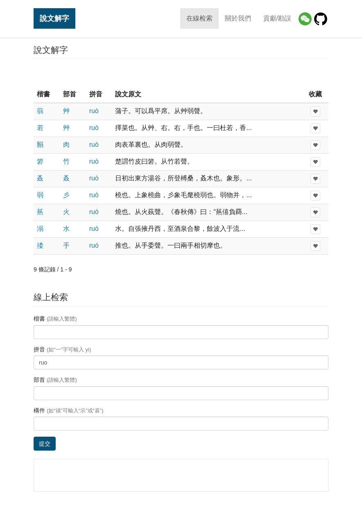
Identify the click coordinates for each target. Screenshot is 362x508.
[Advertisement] (181, 73)
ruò (94, 110)
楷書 (55, 318)
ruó (94, 245)
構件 (69, 410)
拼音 (62, 349)
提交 (44, 443)
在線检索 (199, 18)
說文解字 (54, 18)
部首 (55, 379)
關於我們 (238, 18)
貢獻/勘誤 (277, 18)
